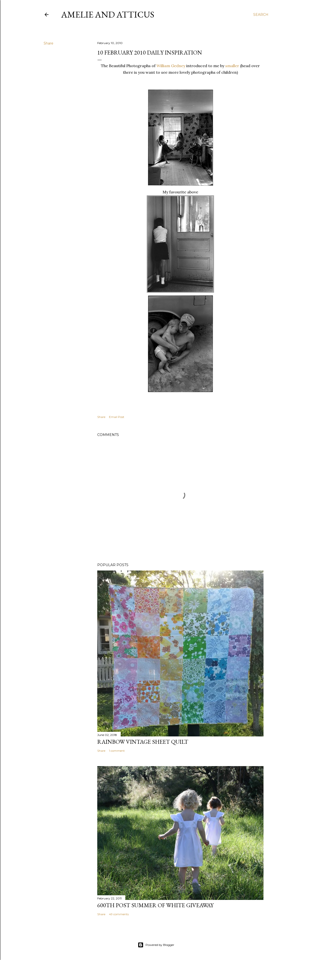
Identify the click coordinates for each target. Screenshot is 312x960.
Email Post (116, 417)
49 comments (119, 914)
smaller (232, 65)
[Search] (260, 14)
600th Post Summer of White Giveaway (155, 905)
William (171, 65)
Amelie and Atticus (107, 14)
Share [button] (48, 43)
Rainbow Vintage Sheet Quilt (142, 741)
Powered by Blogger (156, 945)
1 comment (117, 750)
